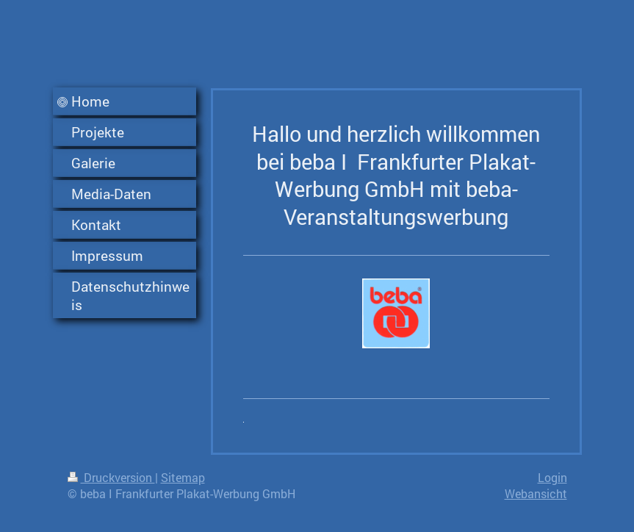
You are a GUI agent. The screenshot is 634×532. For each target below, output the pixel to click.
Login (552, 477)
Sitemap (183, 477)
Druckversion (111, 477)
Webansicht (536, 493)
